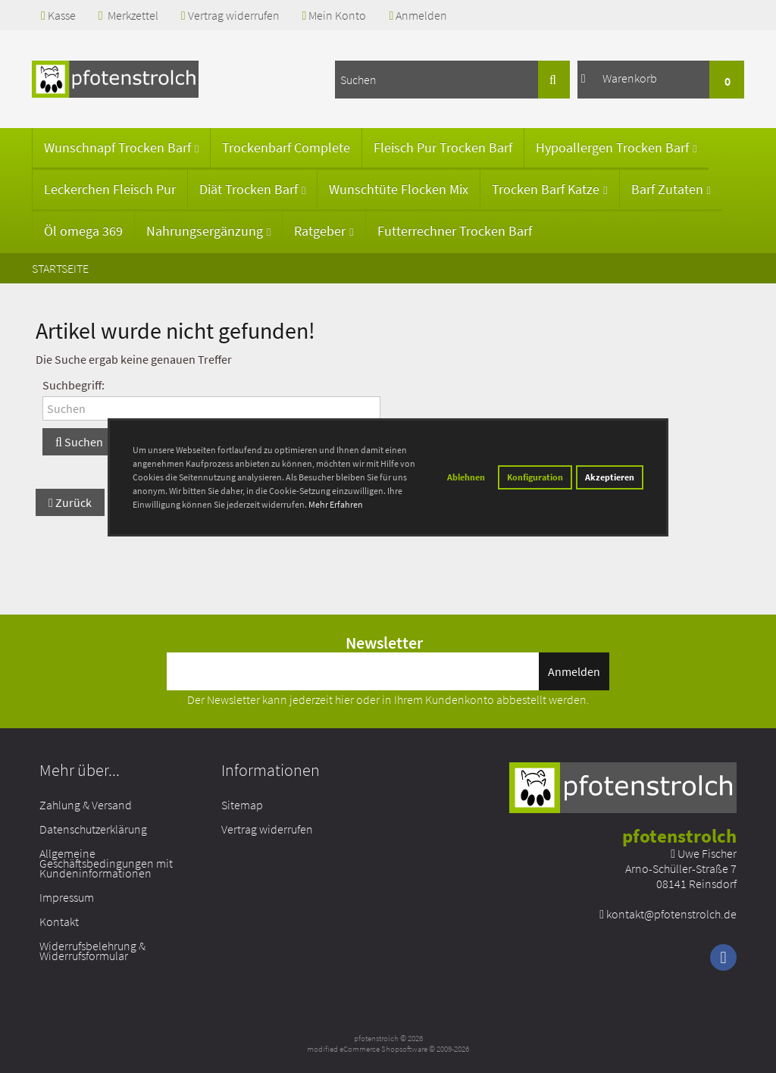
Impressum (66, 897)
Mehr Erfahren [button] (335, 504)
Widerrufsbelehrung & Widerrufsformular (92, 950)
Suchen (79, 441)
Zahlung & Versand (85, 804)
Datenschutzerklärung (93, 829)
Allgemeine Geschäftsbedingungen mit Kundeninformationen (106, 863)
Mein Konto (334, 15)
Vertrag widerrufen (230, 15)
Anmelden (418, 15)
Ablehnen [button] (466, 477)
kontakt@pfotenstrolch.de (671, 913)
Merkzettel (128, 15)
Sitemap (242, 804)
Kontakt (59, 921)
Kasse (58, 15)
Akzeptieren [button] (609, 477)
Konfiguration (535, 477)
